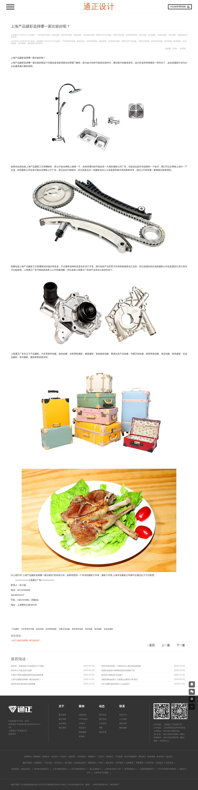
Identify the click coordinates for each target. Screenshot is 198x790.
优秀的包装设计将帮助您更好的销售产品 (118, 670)
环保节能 (149, 763)
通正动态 (102, 719)
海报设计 (110, 756)
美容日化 (58, 763)
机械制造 (38, 763)
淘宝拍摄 (88, 629)
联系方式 (123, 715)
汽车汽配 (48, 763)
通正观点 (102, 715)
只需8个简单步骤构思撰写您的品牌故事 (27, 675)
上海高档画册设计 (146, 769)
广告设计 (101, 756)
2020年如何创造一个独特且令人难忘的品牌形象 (121, 666)
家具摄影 (98, 629)
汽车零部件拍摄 (27, 629)
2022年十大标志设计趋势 (21, 670)
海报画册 (82, 732)
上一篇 (165, 645)
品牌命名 (46, 756)
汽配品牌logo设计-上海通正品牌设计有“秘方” (119, 679)
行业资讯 (102, 723)
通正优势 (62, 719)
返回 (151, 645)
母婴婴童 (139, 763)
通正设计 (99, 6)
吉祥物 (81, 736)
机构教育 (129, 763)
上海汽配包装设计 (60, 769)
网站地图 (123, 728)
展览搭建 (151, 756)
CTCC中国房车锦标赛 (167, 769)
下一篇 (180, 645)
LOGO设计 (83, 719)
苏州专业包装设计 (41, 769)
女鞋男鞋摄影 (51, 629)
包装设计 (82, 728)
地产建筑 (68, 763)
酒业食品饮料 (80, 763)
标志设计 (55, 756)
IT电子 (100, 763)
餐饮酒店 (109, 763)
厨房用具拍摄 (77, 629)
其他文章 (102, 732)
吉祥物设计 (82, 756)
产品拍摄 (119, 756)
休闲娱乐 (159, 763)
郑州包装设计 (130, 769)
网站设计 (142, 756)
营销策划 (37, 756)
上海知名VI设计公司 (112, 769)
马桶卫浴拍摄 (64, 629)
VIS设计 (82, 723)
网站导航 (123, 723)
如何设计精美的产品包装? (112, 675)
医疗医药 (119, 763)
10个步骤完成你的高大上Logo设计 (115, 684)
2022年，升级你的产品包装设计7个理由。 (28, 666)
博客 (101, 728)
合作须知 (62, 723)
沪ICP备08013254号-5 (52, 784)
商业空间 (160, 756)
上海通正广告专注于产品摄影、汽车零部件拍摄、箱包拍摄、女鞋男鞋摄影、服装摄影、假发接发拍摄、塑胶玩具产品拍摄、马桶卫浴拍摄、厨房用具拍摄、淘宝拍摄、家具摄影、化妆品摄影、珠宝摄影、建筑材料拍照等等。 (99, 36)
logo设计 (169, 756)
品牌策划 (82, 715)
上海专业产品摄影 (101, 773)
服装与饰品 (27, 763)
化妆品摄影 (108, 629)
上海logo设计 (25, 769)
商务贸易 (169, 763)
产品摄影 (15, 629)
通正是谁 (62, 715)
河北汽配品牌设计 (78, 769)
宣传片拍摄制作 (130, 756)
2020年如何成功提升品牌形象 (23, 684)
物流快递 (92, 763)
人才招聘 (123, 719)
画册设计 (92, 756)
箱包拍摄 (39, 629)
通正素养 (62, 728)
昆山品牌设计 (95, 769)
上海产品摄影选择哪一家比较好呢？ (26, 640)
